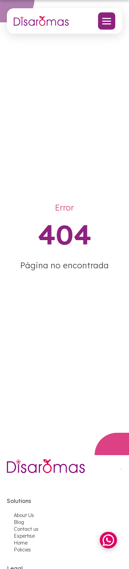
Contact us (26, 529)
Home (21, 543)
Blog (19, 522)
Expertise (24, 536)
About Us (24, 515)
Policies (22, 550)
